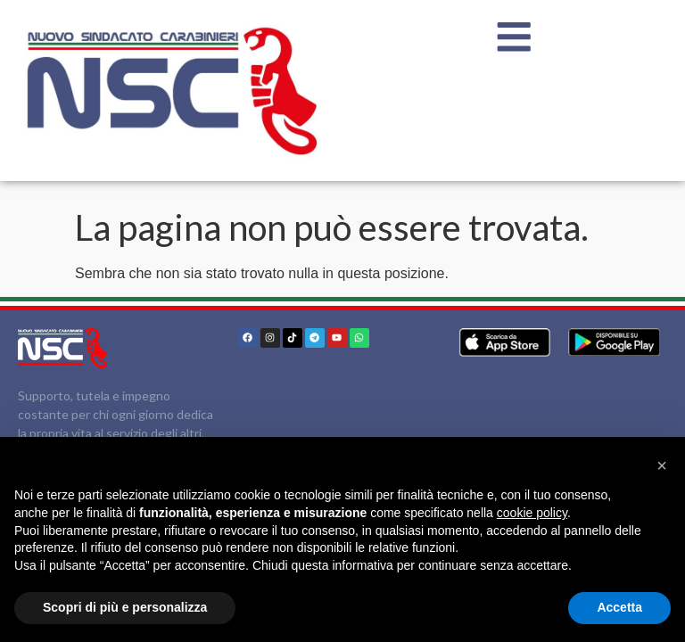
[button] (662, 465)
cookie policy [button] (532, 513)
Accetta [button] (619, 607)
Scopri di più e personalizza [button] (125, 607)
